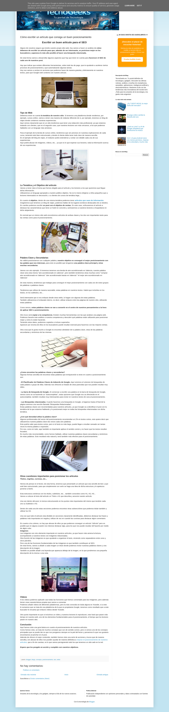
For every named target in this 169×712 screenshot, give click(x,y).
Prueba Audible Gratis (132, 59)
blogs (33, 659)
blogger (28, 659)
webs (58, 659)
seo (55, 659)
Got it (139, 6)
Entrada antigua (102, 675)
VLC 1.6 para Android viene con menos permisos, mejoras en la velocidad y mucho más (138, 140)
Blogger (92, 702)
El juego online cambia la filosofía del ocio (136, 116)
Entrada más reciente (28, 675)
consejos (39, 659)
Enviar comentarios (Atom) (39, 678)
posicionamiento (47, 659)
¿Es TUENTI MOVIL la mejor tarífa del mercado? (137, 104)
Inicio (66, 675)
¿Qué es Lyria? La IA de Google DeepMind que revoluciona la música (135, 128)
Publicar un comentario (31, 670)
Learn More (130, 6)
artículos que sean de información (89, 200)
